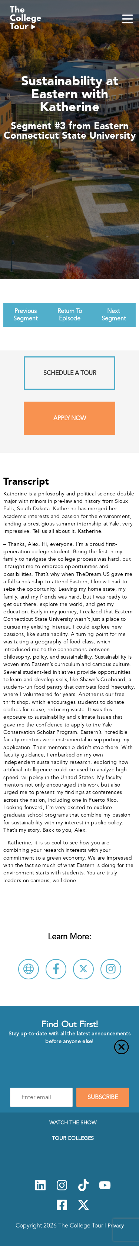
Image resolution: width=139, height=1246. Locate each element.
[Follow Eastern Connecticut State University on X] (83, 969)
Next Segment (114, 314)
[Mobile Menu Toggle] (127, 19)
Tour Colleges (73, 1138)
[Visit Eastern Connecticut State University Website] (28, 969)
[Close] (69, 1051)
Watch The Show (72, 1122)
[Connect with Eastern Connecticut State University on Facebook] (56, 969)
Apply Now (69, 418)
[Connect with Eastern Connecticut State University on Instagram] (110, 969)
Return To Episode (69, 314)
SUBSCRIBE (102, 1097)
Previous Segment (25, 314)
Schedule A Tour (69, 373)
